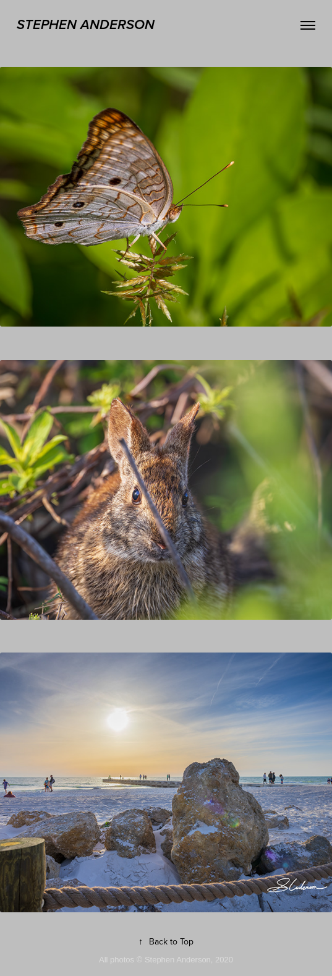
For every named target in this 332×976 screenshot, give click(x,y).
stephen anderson (86, 25)
